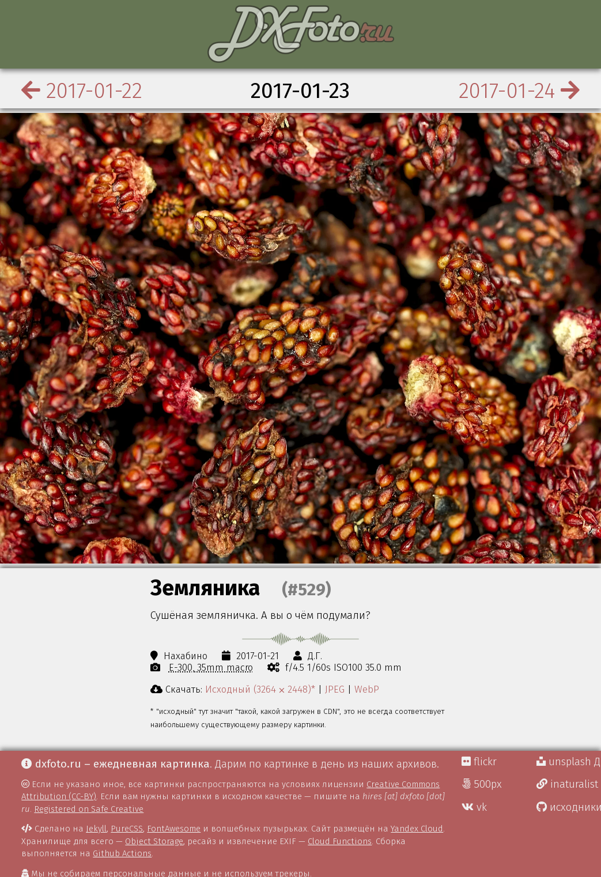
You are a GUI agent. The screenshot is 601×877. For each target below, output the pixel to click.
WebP (366, 689)
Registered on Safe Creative (88, 809)
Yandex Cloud (417, 828)
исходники (568, 807)
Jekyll (96, 828)
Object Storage (154, 841)
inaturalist (567, 784)
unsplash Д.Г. (568, 761)
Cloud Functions (340, 841)
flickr (479, 761)
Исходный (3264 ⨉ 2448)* (260, 689)
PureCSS (127, 828)
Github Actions (122, 853)
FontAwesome (174, 828)
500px (482, 784)
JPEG (335, 689)
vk (474, 807)
